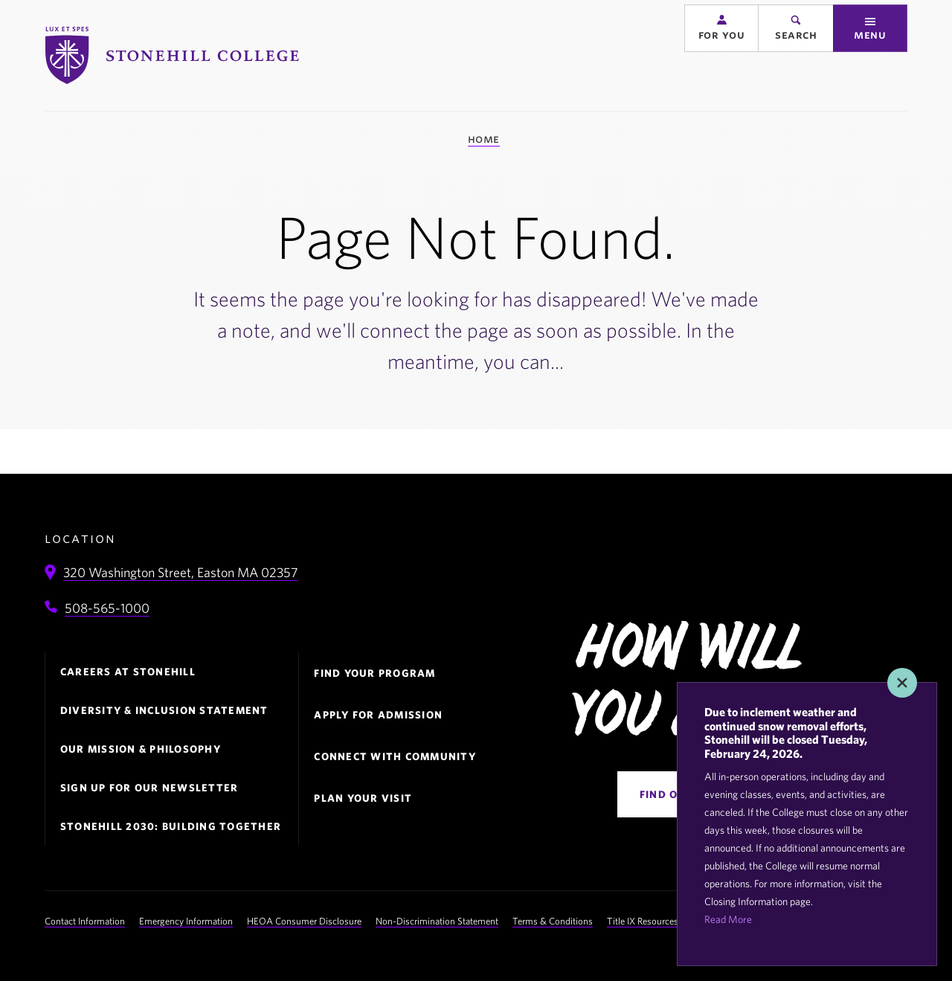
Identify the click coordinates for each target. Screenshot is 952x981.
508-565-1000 (107, 608)
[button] (721, 53)
